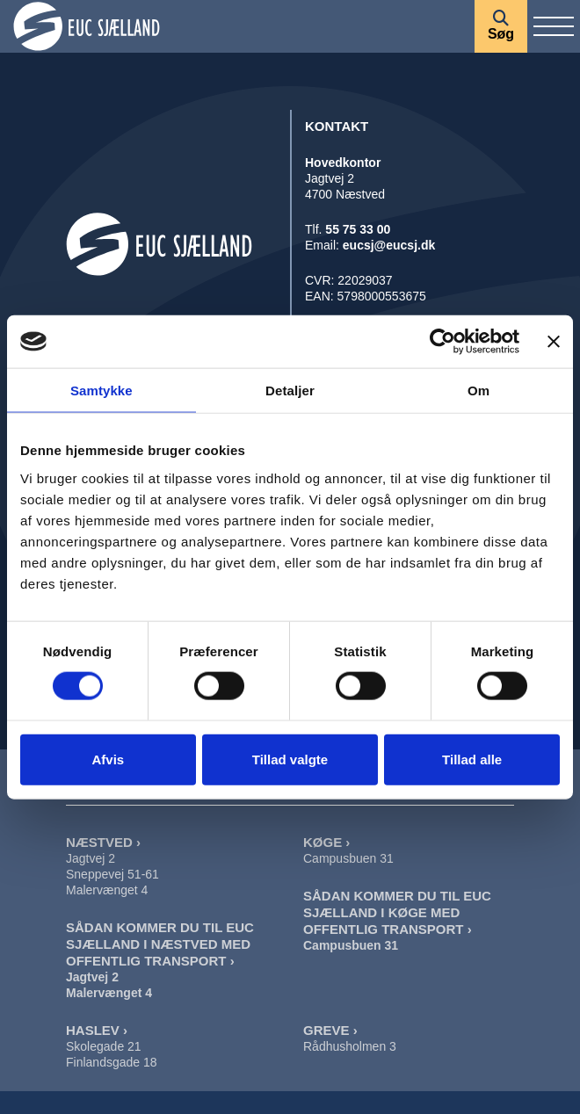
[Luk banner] (553, 342)
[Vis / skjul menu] (553, 26)
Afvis (107, 758)
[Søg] (501, 26)
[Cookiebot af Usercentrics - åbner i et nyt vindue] (442, 342)
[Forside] (237, 26)
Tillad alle (472, 758)
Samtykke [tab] (101, 390)
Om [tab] (478, 390)
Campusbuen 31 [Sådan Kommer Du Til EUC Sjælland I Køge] (350, 945)
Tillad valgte (290, 758)
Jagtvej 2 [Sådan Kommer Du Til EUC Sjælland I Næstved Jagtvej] (92, 977)
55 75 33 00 (357, 229)
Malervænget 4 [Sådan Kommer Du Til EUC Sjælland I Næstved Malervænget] (109, 993)
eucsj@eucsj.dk (389, 245)
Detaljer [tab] (290, 390)
